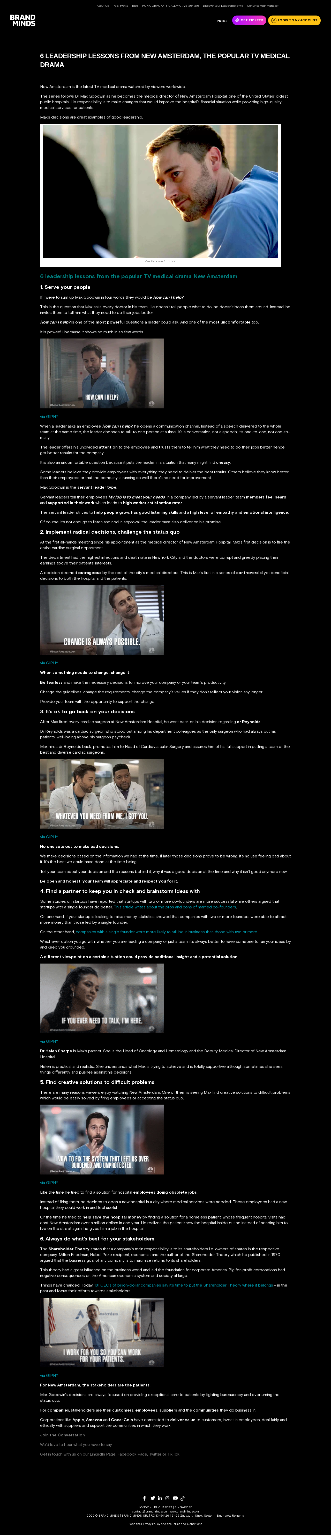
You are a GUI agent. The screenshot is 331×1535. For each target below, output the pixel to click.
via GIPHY (49, 416)
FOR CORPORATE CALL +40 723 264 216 (170, 5)
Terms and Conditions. (187, 1523)
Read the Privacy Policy (144, 1523)
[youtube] (176, 1498)
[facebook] (147, 1498)
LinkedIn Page (103, 1454)
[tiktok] (184, 1498)
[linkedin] (162, 1498)
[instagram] (169, 1498)
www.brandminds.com (184, 1511)
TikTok (173, 1454)
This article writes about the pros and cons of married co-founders (175, 907)
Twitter (155, 1454)
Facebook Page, (132, 1454)
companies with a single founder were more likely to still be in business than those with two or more (166, 931)
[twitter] (154, 1498)
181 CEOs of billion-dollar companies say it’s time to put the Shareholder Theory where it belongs (183, 1285)
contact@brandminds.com (150, 1511)
